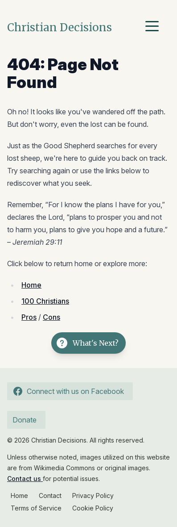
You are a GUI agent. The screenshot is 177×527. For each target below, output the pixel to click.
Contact (50, 495)
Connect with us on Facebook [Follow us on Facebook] (67, 391)
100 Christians (45, 301)
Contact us (25, 478)
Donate (24, 419)
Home (31, 284)
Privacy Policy (93, 495)
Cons (51, 317)
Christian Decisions (59, 27)
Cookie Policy (92, 508)
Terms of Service (36, 508)
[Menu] (154, 27)
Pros (29, 317)
